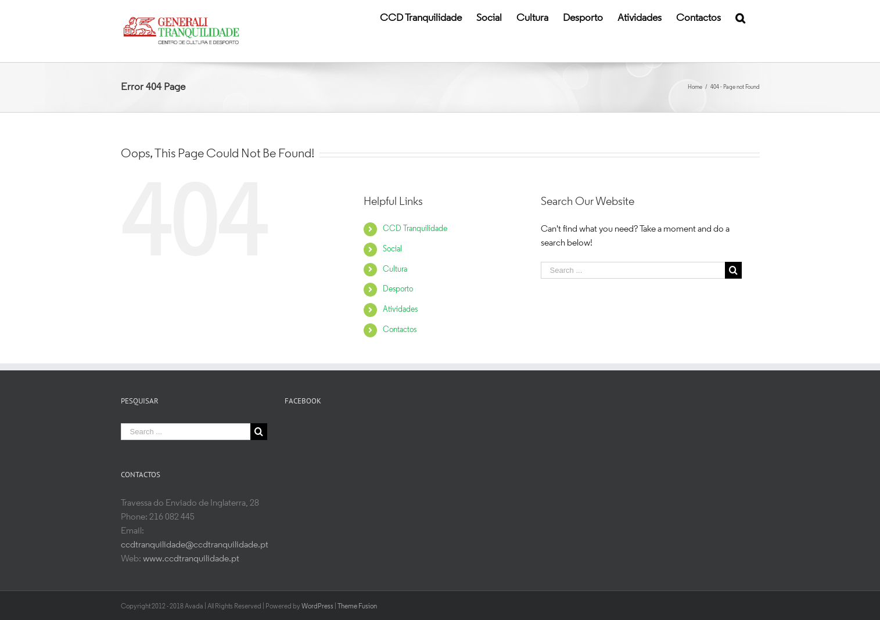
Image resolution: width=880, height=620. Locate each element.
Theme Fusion (357, 605)
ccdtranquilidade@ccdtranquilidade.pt (194, 545)
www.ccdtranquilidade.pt (191, 559)
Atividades (400, 309)
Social (392, 249)
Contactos (399, 330)
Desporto (398, 289)
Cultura (395, 269)
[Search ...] (633, 270)
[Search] (740, 17)
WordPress (317, 605)
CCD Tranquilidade (415, 229)
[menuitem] (421, 17)
